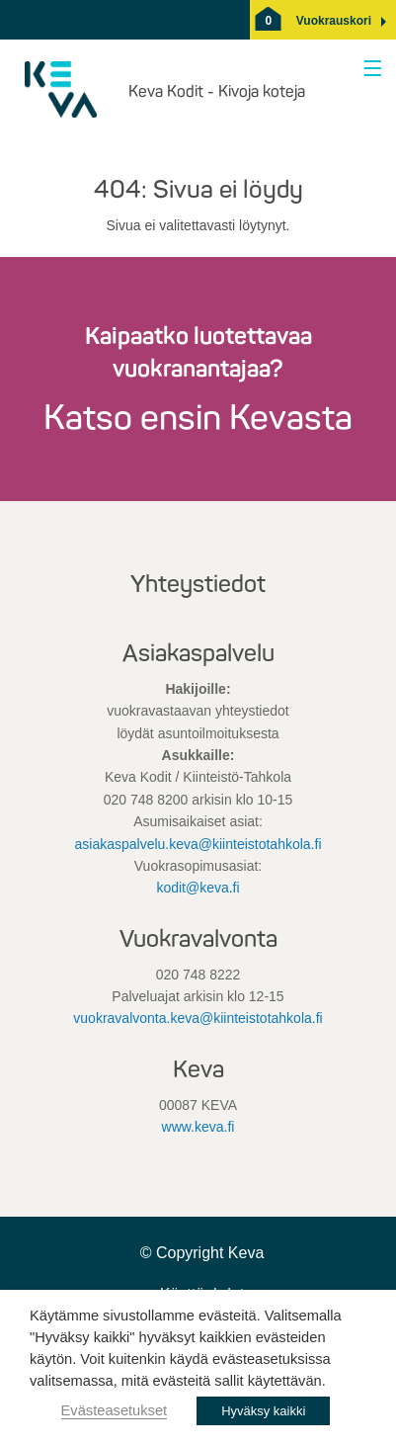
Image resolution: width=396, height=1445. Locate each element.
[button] (333, 21)
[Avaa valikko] (369, 70)
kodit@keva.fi (197, 887)
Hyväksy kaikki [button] (263, 1410)
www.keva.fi (198, 1127)
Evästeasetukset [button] (114, 1410)
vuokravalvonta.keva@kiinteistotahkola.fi (197, 1018)
